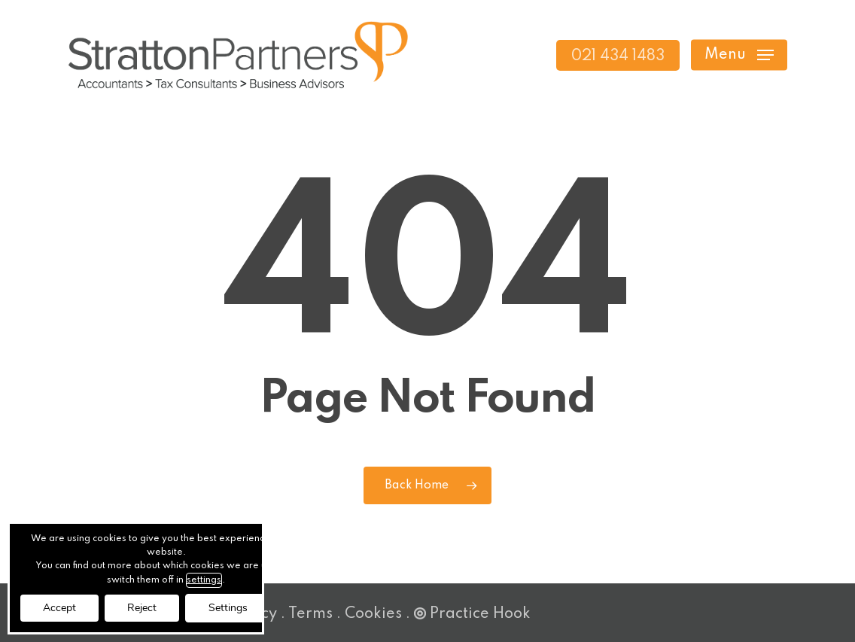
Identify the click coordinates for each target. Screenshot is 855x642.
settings (204, 580)
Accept (59, 608)
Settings (228, 608)
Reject (142, 608)
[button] (739, 55)
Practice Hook (472, 614)
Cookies (373, 614)
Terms (310, 614)
